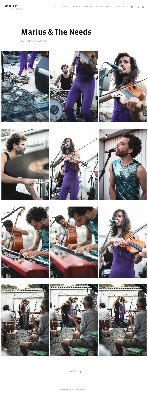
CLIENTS (109, 7)
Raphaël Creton (14, 6)
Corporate (88, 7)
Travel (65, 7)
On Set (56, 7)
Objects (99, 7)
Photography (12, 9)
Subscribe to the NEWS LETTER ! (74, 390)
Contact (120, 7)
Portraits (75, 7)
